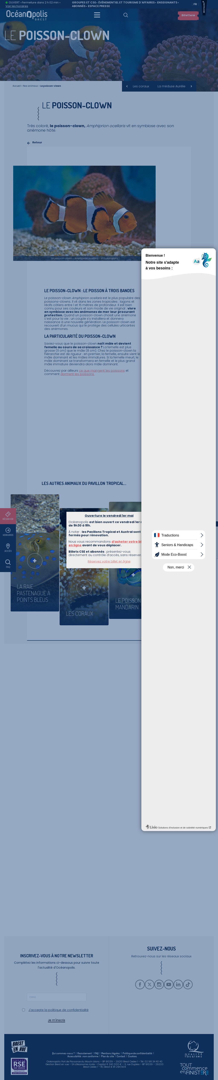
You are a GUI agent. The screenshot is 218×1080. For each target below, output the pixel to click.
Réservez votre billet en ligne (109, 561)
